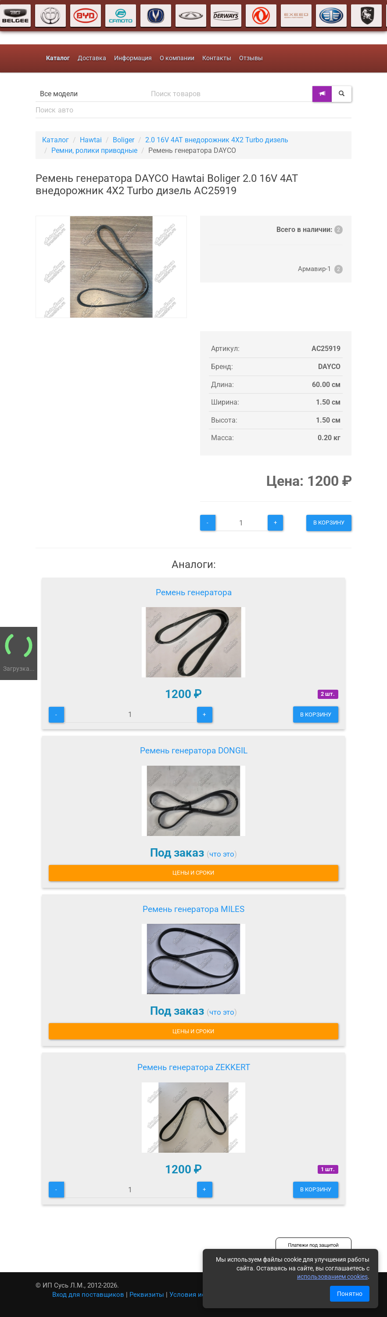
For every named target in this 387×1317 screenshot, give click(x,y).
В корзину (328, 522)
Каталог (55, 140)
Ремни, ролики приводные (94, 150)
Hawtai (91, 140)
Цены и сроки (193, 872)
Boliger (123, 140)
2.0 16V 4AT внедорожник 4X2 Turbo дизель (216, 140)
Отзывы (251, 58)
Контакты (216, 58)
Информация (133, 58)
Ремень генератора (194, 592)
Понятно (349, 1293)
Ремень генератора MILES (193, 909)
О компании (177, 58)
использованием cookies (332, 1276)
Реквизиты (146, 1295)
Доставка (92, 58)
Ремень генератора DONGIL (193, 750)
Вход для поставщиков (88, 1295)
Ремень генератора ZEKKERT (193, 1067)
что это (221, 854)
